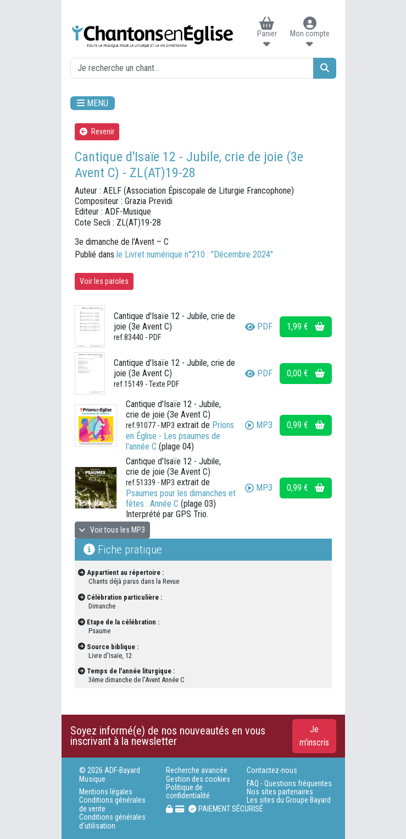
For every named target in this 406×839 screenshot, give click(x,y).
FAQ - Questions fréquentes (289, 784)
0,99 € (306, 425)
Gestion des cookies (198, 779)
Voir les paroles (104, 281)
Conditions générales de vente (112, 804)
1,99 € (306, 326)
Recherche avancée (196, 770)
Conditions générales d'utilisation (112, 821)
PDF (258, 326)
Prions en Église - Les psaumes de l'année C (180, 435)
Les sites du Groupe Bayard (289, 800)
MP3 (258, 425)
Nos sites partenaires (280, 792)
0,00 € (306, 373)
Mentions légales (105, 792)
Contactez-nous (272, 770)
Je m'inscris (314, 736)
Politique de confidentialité (188, 791)
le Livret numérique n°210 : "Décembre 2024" (194, 254)
